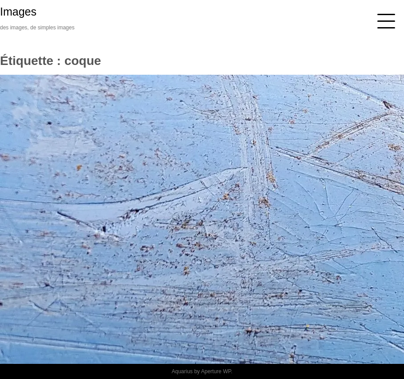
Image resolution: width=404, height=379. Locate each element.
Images (18, 11)
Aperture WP (216, 371)
